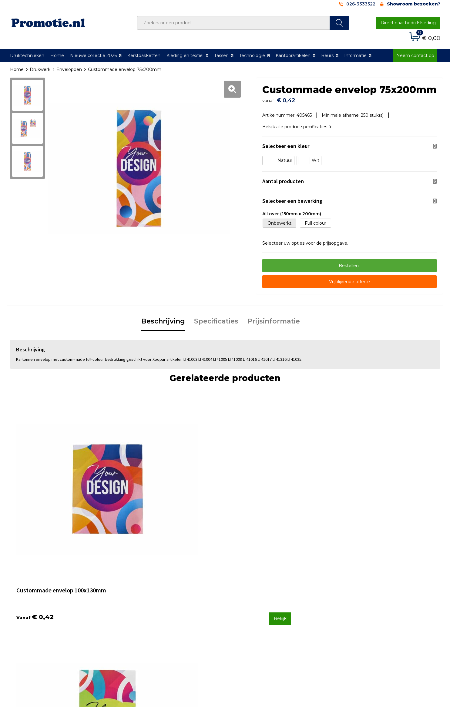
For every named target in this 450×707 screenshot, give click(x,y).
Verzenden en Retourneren (262, 593)
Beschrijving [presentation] (163, 318)
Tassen (221, 55)
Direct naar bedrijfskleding (408, 22)
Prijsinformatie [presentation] (273, 318)
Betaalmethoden (251, 585)
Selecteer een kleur (285, 142)
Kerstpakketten (143, 55)
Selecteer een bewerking (292, 197)
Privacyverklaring (357, 593)
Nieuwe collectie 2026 (93, 55)
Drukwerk (40, 69)
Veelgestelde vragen (148, 585)
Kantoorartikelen (293, 55)
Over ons (135, 577)
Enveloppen (69, 69)
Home (57, 55)
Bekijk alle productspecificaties (296, 123)
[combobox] (233, 23)
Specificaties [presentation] (216, 318)
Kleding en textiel (184, 55)
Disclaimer (350, 601)
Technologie (252, 55)
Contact (241, 577)
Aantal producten (283, 178)
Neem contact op (415, 55)
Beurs (327, 55)
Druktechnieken (27, 55)
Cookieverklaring (356, 585)
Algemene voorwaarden (365, 577)
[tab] (163, 319)
